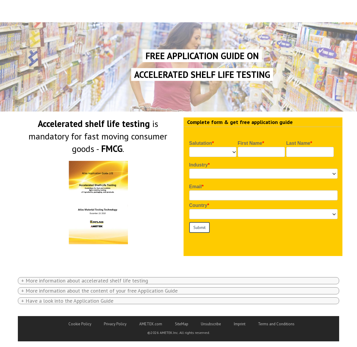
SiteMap (181, 323)
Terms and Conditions (276, 323)
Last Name (298, 143)
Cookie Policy (79, 323)
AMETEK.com (150, 323)
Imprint (239, 323)
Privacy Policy (115, 323)
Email (195, 186)
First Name (250, 143)
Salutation (200, 143)
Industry (198, 164)
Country (198, 205)
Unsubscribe (211, 323)
